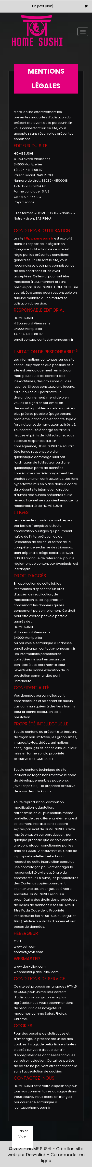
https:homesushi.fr (38, 238)
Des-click (36, 1155)
